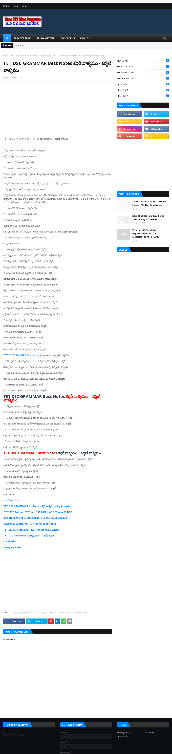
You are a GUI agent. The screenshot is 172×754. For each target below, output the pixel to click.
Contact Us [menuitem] (68, 38)
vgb (7, 77)
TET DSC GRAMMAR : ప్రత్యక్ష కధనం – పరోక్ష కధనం (28, 535)
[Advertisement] (57, 107)
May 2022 (143, 96)
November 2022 (143, 78)
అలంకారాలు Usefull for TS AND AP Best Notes (29, 523)
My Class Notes (11, 500)
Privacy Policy (124, 732)
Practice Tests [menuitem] (23, 38)
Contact (25, 6)
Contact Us (122, 736)
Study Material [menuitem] (46, 38)
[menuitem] (7, 38)
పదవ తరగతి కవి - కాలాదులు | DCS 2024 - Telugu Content (148, 217)
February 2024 (143, 66)
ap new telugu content (20, 612)
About (15, 6)
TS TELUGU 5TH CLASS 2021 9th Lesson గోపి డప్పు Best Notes (149, 203)
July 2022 (143, 84)
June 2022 (143, 90)
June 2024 (143, 60)
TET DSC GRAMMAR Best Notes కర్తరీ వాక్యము (31, 55)
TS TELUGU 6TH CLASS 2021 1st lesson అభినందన (31, 529)
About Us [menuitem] (86, 38)
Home (6, 6)
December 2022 (143, 72)
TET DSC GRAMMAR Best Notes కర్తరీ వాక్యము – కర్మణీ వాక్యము (36, 506)
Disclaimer (149, 732)
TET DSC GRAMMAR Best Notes (21, 355)
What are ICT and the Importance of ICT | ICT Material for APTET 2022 (145, 233)
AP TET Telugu (40, 612)
